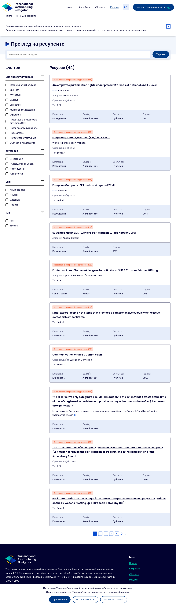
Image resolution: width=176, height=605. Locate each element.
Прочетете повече (113, 599)
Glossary (100, 7)
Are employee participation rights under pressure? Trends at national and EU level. (104, 85)
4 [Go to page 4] (111, 533)
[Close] (168, 26)
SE (75, 415)
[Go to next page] (121, 534)
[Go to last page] (125, 534)
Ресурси (114, 7)
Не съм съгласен (85, 599)
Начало (69, 7)
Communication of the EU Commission (77, 354)
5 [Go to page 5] (117, 533)
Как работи (84, 7)
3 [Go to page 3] (106, 533)
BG (125, 7)
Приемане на (60, 599)
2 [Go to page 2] (100, 533)
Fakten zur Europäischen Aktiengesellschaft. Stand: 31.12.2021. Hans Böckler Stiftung (105, 270)
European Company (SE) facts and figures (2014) (83, 185)
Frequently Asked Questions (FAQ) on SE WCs (81, 137)
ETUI (54, 90)
